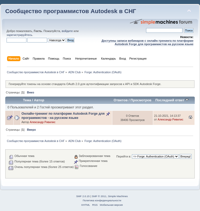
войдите (67, 31)
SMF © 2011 (99, 196)
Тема (27, 100)
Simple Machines (118, 196)
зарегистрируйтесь (19, 34)
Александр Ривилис (42, 122)
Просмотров (141, 100)
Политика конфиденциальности (102, 200)
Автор (39, 100)
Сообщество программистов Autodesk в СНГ (70, 11)
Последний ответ (171, 100)
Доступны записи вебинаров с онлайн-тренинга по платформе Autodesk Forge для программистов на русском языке (147, 42)
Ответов (121, 100)
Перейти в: (123, 156)
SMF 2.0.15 (83, 196)
